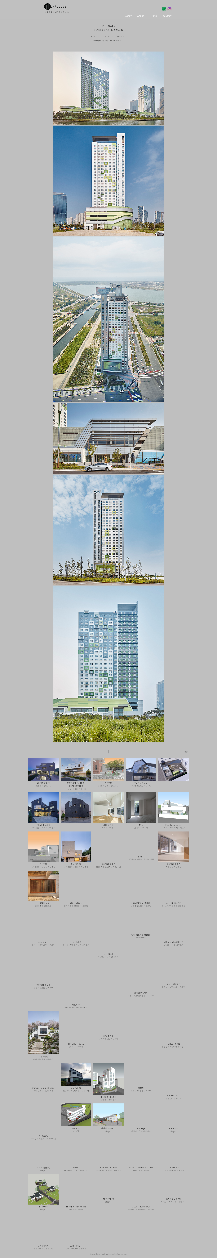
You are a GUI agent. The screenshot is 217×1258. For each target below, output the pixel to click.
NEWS (154, 16)
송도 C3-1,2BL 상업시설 (76, 1245)
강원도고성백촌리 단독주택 (173, 985)
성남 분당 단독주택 (43, 784)
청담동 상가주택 (76, 1206)
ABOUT (128, 16)
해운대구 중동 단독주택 (43, 1057)
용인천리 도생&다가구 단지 (173, 1044)
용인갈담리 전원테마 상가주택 (76, 1088)
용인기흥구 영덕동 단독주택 (43, 826)
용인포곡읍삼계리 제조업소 (76, 1167)
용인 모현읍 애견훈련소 (43, 1088)
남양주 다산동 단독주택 (141, 784)
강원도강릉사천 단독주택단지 (43, 1136)
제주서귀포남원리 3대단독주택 (141, 993)
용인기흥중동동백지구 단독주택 (76, 943)
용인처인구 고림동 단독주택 (173, 904)
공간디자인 (141, 935)
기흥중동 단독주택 (174, 865)
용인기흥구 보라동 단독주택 (43, 865)
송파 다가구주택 (76, 1044)
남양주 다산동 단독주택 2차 (173, 826)
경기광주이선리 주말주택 (173, 1167)
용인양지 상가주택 (141, 1167)
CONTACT (167, 16)
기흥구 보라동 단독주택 (108, 784)
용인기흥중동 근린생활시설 (76, 1005)
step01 (76, 1128)
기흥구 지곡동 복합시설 (76, 786)
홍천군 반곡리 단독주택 (141, 1088)
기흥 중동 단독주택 (43, 904)
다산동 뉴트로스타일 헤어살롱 (141, 857)
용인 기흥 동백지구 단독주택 (75, 865)
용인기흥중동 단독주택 (43, 985)
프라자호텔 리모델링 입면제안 (141, 1206)
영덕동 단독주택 (108, 826)
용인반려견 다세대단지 (141, 1128)
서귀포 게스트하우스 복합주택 (108, 1167)
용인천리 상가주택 (108, 1097)
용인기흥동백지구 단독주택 (43, 943)
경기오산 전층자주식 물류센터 (173, 1199)
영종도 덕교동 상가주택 (108, 954)
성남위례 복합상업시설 (43, 1245)
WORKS (141, 16)
